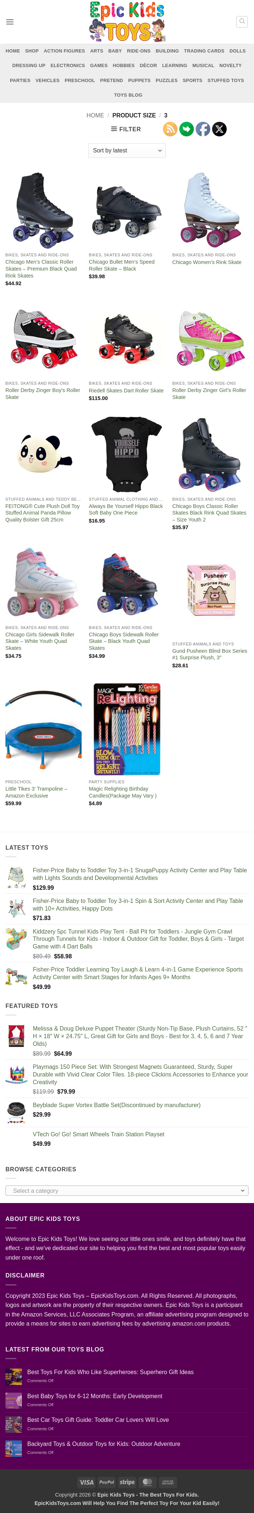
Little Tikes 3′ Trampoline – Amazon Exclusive (36, 792)
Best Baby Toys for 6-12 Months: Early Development (95, 1396)
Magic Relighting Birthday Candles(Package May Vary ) (123, 792)
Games (99, 65)
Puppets (139, 80)
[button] (9, 22)
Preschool (80, 80)
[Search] (242, 22)
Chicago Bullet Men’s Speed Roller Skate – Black (122, 265)
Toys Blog (128, 95)
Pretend (111, 80)
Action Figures (64, 51)
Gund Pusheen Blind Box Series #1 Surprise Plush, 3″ (209, 654)
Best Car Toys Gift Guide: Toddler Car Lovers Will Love (98, 1420)
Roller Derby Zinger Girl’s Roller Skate (209, 393)
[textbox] (125, 1191)
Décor (148, 65)
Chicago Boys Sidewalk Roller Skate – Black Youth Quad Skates (124, 641)
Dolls (238, 51)
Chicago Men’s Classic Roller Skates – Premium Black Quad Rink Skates (41, 268)
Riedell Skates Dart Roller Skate (126, 390)
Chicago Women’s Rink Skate (207, 262)
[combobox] (127, 1191)
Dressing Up (29, 65)
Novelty (230, 65)
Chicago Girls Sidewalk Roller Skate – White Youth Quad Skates (40, 641)
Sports (192, 80)
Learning (174, 65)
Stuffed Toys (226, 80)
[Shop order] (126, 150)
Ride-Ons (139, 51)
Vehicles (47, 80)
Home (13, 51)
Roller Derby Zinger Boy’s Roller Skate (42, 393)
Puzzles (166, 80)
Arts (96, 51)
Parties (20, 80)
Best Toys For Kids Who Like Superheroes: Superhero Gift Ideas (110, 1372)
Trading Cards (204, 51)
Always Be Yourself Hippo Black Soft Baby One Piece (126, 509)
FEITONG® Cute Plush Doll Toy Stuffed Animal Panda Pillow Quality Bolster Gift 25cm (42, 513)
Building (167, 51)
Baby (115, 51)
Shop (32, 51)
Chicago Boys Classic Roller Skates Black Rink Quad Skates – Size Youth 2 (209, 513)
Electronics (68, 65)
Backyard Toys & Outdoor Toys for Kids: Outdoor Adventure (103, 1444)
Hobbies (123, 65)
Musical (203, 65)
